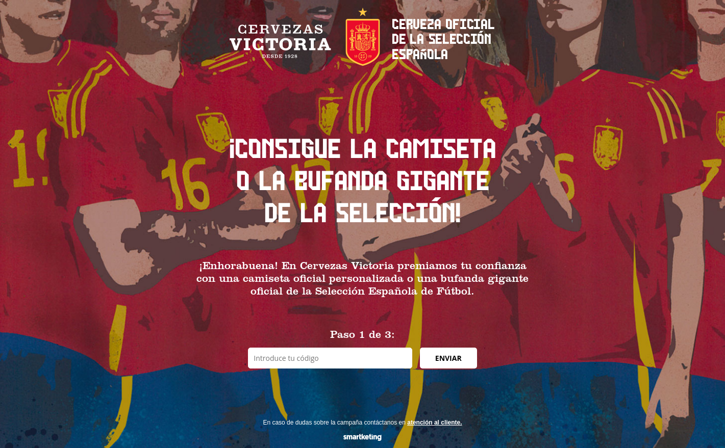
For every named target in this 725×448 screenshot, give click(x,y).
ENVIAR (448, 358)
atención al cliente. (434, 422)
